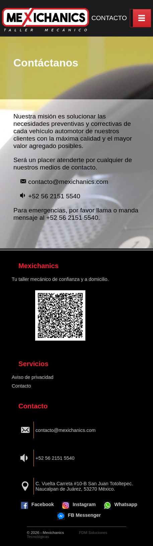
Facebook (37, 505)
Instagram (79, 505)
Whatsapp (120, 505)
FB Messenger (79, 516)
